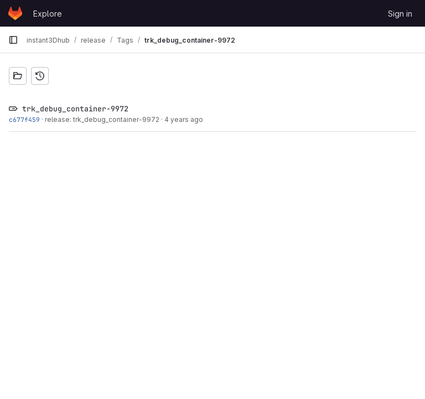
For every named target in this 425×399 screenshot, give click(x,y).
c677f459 (24, 119)
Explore (47, 13)
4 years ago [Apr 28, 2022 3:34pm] (183, 119)
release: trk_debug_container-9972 (102, 119)
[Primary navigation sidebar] (13, 40)
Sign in (400, 13)
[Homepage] (15, 13)
